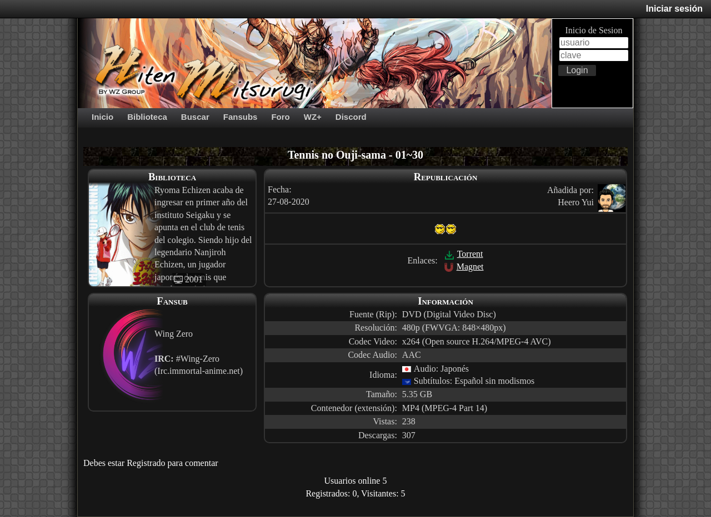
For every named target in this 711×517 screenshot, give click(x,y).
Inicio (102, 116)
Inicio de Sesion (593, 30)
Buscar (195, 116)
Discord (351, 116)
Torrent (463, 253)
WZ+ (313, 116)
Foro (280, 116)
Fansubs (240, 116)
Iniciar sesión (674, 8)
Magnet (464, 266)
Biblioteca (147, 116)
